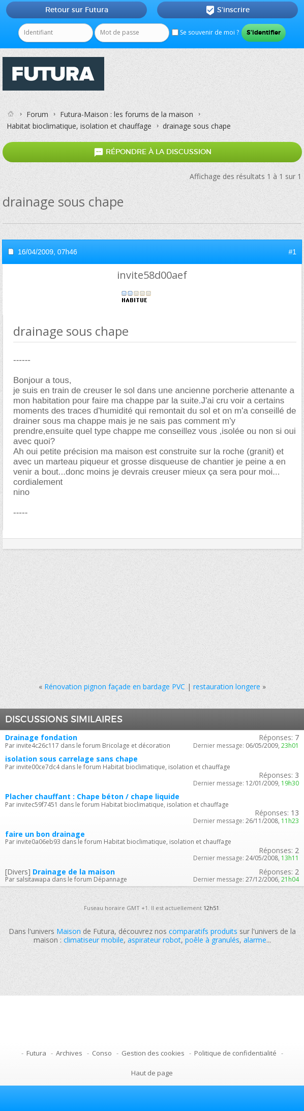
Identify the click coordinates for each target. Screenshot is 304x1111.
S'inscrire (227, 10)
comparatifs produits (203, 931)
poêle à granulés (212, 940)
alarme (255, 940)
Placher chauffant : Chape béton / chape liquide (92, 796)
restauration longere (226, 686)
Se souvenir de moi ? (205, 32)
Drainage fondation (41, 737)
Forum (37, 114)
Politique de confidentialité (235, 1053)
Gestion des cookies (153, 1053)
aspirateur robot (154, 940)
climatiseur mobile (94, 940)
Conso (102, 1053)
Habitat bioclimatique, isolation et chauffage (79, 126)
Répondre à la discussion (152, 152)
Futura (36, 1053)
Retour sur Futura (76, 9)
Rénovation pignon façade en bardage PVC (114, 686)
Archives (69, 1053)
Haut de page (152, 1072)
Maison (68, 931)
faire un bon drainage (45, 834)
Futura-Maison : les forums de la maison (126, 114)
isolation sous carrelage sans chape (71, 759)
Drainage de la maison (74, 871)
